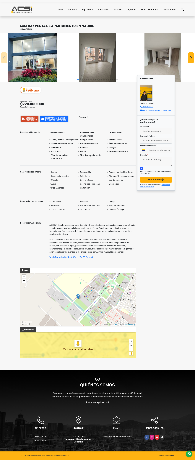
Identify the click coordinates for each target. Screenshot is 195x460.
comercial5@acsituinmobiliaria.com (156, 110)
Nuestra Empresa (149, 9)
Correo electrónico (148, 136)
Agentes (131, 9)
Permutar (102, 9)
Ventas (71, 9)
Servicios (118, 9)
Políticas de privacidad (97, 402)
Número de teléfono (148, 145)
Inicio (60, 9)
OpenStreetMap (130, 324)
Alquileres (87, 9)
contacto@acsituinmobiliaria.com (116, 436)
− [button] (24, 281)
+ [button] (24, 277)
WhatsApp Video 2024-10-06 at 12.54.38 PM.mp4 (71, 257)
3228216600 (41, 436)
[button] (78, 79)
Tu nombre (145, 126)
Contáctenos (169, 9)
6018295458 (41, 440)
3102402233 (147, 107)
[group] (32, 57)
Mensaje (144, 155)
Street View (31, 90)
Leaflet (115, 324)
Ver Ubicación (70, 349)
